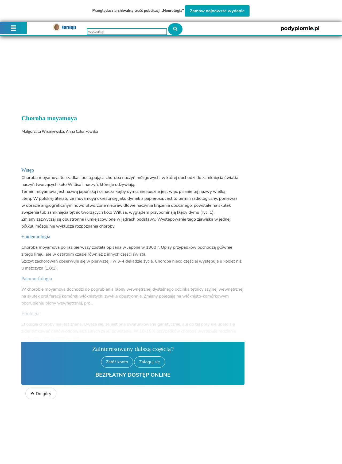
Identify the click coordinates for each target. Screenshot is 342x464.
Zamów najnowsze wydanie (217, 11)
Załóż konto (117, 362)
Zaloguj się (149, 362)
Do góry (40, 394)
